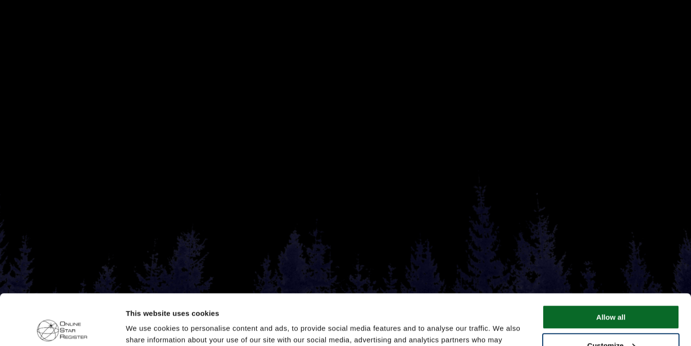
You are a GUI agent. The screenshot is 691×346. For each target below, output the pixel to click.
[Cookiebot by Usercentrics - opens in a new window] (62, 327)
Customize (611, 294)
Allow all (611, 266)
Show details (148, 327)
